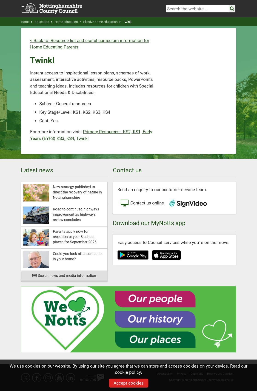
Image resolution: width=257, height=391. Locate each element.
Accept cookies (129, 383)
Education (43, 22)
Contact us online (142, 203)
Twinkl (127, 22)
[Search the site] (232, 8)
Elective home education (102, 22)
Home (26, 22)
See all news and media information (64, 275)
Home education (67, 22)
